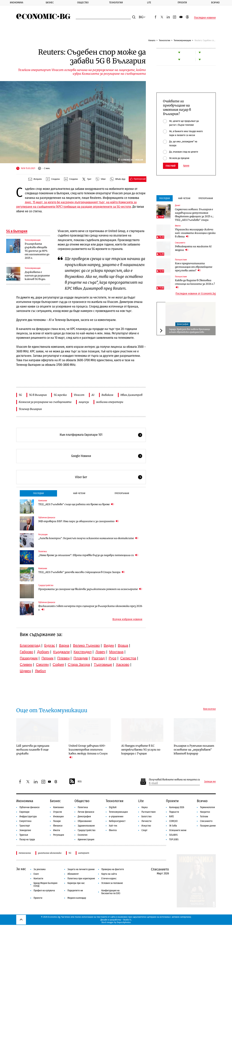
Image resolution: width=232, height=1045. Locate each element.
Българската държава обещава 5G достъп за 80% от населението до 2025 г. (37, 250)
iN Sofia (173, 825)
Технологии (116, 2)
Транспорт (24, 825)
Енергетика (25, 821)
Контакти (38, 878)
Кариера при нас (76, 883)
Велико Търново (86, 645)
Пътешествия (181, 259)
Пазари (57, 821)
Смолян (42, 664)
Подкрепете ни (75, 890)
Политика (42, 551)
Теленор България (30, 409)
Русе (112, 658)
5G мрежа (60, 395)
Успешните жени (177, 830)
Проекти (182, 2)
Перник (47, 658)
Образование (85, 821)
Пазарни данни (208, 825)
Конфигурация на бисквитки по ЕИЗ (110, 892)
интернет (83, 853)
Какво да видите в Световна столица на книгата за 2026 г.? (195, 284)
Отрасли (57, 811)
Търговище (103, 664)
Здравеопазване (86, 825)
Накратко (205, 811)
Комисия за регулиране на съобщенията (45, 402)
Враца (123, 645)
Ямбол (40, 671)
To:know (204, 816)
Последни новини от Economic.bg (196, 293)
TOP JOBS (174, 839)
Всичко (202, 801)
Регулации (42, 534)
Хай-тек (113, 825)
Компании (42, 500)
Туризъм (23, 834)
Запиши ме (210, 781)
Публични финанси (46, 517)
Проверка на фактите (112, 869)
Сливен (26, 664)
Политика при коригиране (81, 878)
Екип (36, 873)
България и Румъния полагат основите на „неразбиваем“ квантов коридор (194, 749)
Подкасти (174, 811)
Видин (109, 645)
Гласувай (171, 165)
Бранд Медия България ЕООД (45, 884)
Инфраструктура (28, 816)
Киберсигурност (117, 821)
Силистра (128, 658)
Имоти (177, 226)
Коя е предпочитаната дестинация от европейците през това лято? (193, 267)
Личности (146, 821)
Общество (83, 2)
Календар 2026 (176, 807)
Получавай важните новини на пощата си (174, 779)
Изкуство (146, 825)
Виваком (107, 395)
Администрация (86, 839)
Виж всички (209, 709)
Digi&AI (113, 807)
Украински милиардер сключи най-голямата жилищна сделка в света (195, 233)
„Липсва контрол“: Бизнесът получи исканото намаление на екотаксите (88, 538)
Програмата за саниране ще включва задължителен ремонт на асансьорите (90, 589)
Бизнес (50, 2)
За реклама (40, 869)
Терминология (207, 807)
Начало (151, 40)
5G (20, 395)
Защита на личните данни (81, 869)
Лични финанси (86, 811)
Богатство (146, 816)
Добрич (43, 652)
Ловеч (100, 652)
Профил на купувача (44, 890)
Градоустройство (45, 585)
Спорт (144, 830)
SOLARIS (173, 834)
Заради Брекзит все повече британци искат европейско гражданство (189, 330)
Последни (38, 493)
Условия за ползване (112, 883)
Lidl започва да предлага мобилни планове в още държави (32, 749)
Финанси (58, 825)
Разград (98, 658)
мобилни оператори (109, 402)
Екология (82, 834)
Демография (182, 324)
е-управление (116, 816)
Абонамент (73, 873)
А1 (92, 395)
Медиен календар (76, 897)
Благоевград (30, 645)
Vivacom (79, 395)
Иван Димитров (131, 395)
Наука (144, 807)
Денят (177, 205)
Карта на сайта (109, 873)
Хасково (122, 664)
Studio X (127, 919)
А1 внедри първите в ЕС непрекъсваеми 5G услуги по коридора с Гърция (140, 749)
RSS (75, 781)
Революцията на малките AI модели (193, 248)
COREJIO (173, 821)
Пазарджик (29, 658)
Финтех (113, 830)
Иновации (58, 816)
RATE (171, 816)
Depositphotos (124, 922)
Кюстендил (83, 652)
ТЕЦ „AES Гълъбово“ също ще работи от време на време (76, 504)
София (58, 664)
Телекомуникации (182, 40)
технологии (25, 853)
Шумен (25, 671)
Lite (149, 2)
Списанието (180, 242)
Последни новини (205, 17)
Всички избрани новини (127, 619)
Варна (64, 645)
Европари (24, 811)
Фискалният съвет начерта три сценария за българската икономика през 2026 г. (90, 607)
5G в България (16, 231)
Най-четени (79, 493)
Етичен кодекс (109, 878)
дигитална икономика (49, 853)
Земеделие (25, 830)
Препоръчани (122, 493)
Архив (186, 165)
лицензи (84, 402)
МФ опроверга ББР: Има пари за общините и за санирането (78, 521)
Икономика (16, 2)
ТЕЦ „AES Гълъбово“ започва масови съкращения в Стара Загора (81, 572)
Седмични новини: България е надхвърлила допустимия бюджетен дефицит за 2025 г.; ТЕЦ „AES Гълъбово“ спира (194, 215)
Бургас (49, 645)
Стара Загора (79, 664)
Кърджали (61, 652)
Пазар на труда (27, 839)
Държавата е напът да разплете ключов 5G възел (37, 275)
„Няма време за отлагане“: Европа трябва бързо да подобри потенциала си (88, 555)
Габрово (26, 652)
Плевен (63, 658)
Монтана (116, 652)
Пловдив (80, 658)
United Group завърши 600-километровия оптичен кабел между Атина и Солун (88, 751)
